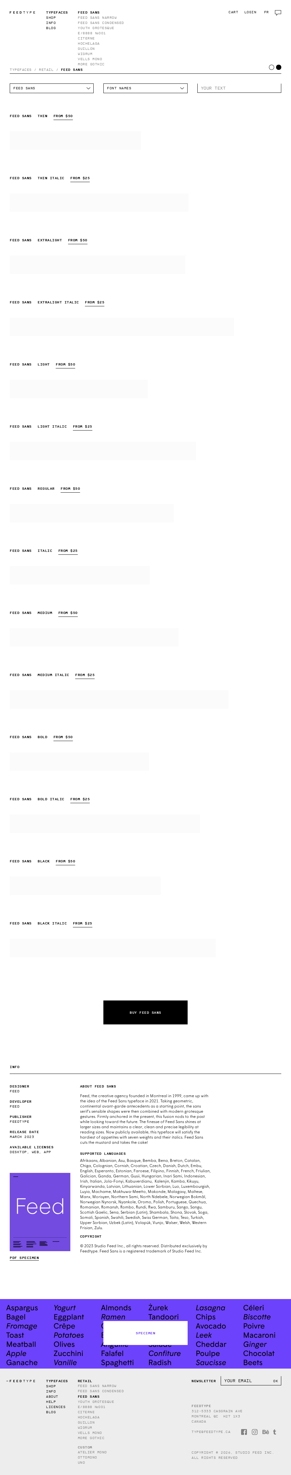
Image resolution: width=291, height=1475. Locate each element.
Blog (51, 28)
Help (51, 1402)
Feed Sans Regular (92, 513)
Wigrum (85, 54)
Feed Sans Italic (80, 575)
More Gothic (91, 64)
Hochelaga (89, 43)
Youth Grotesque (96, 28)
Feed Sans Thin (75, 140)
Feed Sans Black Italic (113, 948)
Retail (46, 70)
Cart (233, 12)
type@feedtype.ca (211, 1432)
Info (51, 23)
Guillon (86, 49)
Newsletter (204, 1381)
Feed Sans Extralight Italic (122, 327)
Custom (85, 1447)
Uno (81, 1462)
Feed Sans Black (85, 886)
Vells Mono (90, 59)
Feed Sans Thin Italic (99, 202)
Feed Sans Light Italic (103, 451)
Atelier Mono (92, 1452)
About (52, 1396)
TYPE (21, 12)
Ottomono (87, 1457)
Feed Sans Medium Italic (119, 699)
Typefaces (57, 12)
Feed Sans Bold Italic (105, 823)
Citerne (86, 38)
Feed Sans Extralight (97, 265)
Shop (51, 18)
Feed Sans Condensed (101, 23)
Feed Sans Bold (79, 761)
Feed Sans (89, 12)
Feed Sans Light (79, 389)
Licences (55, 1407)
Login (250, 12)
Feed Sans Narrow (97, 18)
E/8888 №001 (92, 33)
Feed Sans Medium (94, 637)
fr (266, 12)
